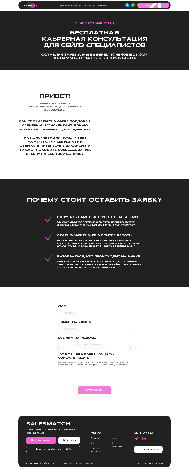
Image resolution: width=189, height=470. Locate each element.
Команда (102, 5)
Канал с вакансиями (117, 445)
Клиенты (89, 5)
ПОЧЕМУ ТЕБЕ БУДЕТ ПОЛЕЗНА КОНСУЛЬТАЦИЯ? (86, 356)
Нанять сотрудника (41, 440)
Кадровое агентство (70, 5)
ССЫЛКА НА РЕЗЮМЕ (77, 338)
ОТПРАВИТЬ (94, 390)
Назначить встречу (148, 449)
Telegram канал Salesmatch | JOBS (53, 449)
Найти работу (69, 440)
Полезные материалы (96, 450)
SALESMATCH (48, 424)
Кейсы (93, 443)
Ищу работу (152, 5)
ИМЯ (62, 306)
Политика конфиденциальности (150, 463)
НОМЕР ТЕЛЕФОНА (74, 322)
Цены (114, 438)
